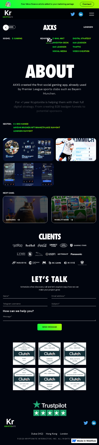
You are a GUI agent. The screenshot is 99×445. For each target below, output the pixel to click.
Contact (87, 4)
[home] (8, 14)
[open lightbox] (28, 149)
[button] (91, 14)
